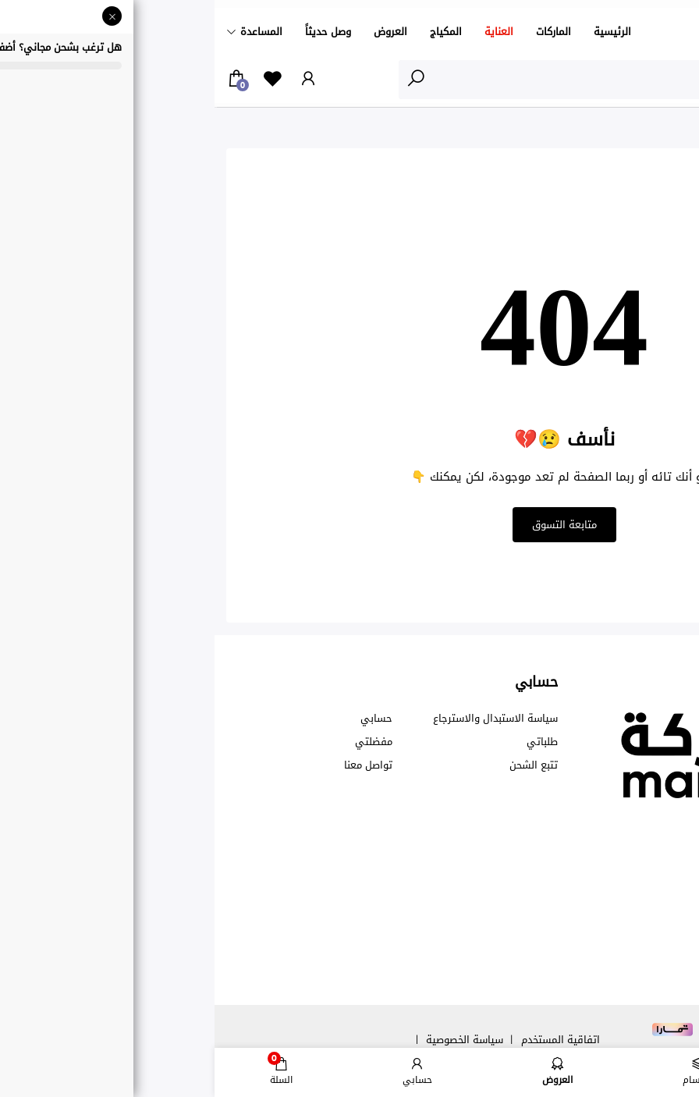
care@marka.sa (589, 873)
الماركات (339, 32)
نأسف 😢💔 (608, 131)
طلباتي (327, 742)
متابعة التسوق (350, 524)
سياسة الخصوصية (250, 1039)
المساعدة (47, 32)
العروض (176, 32)
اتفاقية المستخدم (346, 1039)
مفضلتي (159, 742)
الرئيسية (398, 32)
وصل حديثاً (113, 32)
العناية (284, 32)
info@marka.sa (587, 903)
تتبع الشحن (319, 765)
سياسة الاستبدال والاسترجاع (280, 718)
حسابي (162, 718)
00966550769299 (620, 843)
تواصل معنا (154, 765)
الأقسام (655, 79)
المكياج (231, 32)
